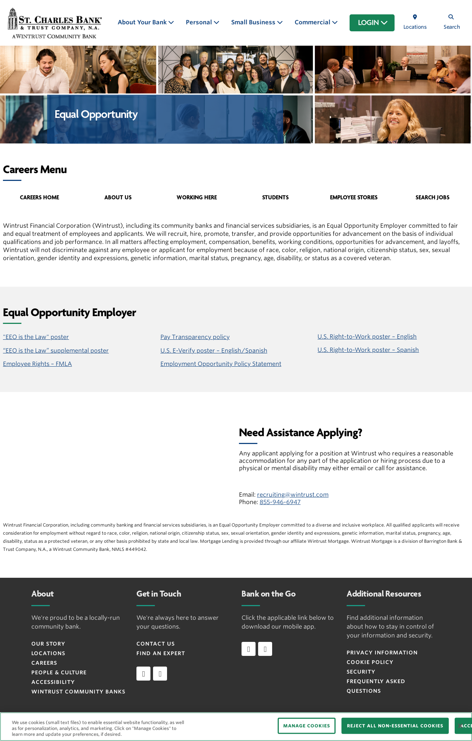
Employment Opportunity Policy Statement (220, 363)
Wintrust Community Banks (78, 692)
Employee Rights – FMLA (37, 363)
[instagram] (160, 674)
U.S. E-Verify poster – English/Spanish (213, 350)
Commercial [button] (313, 22)
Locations (48, 653)
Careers (44, 663)
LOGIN (373, 23)
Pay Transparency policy (195, 336)
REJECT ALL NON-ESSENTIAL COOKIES (395, 725)
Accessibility (53, 682)
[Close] (460, 726)
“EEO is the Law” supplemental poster (56, 350)
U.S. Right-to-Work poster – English (367, 336)
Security (361, 672)
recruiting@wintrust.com (293, 494)
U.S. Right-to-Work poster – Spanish (368, 349)
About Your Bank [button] (143, 22)
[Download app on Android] (265, 649)
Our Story (48, 644)
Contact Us (155, 644)
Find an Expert (160, 653)
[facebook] (143, 674)
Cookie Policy (370, 662)
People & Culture (59, 672)
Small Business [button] (254, 22)
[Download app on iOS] (249, 649)
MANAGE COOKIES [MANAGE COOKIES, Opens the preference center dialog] (306, 725)
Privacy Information (382, 653)
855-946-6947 (280, 502)
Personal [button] (200, 22)
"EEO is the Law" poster (36, 336)
